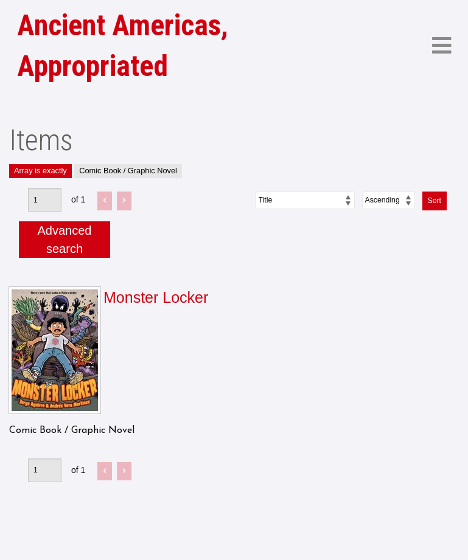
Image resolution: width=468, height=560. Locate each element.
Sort (434, 200)
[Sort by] (305, 200)
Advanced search (65, 239)
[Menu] (441, 46)
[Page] (44, 200)
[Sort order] (388, 200)
